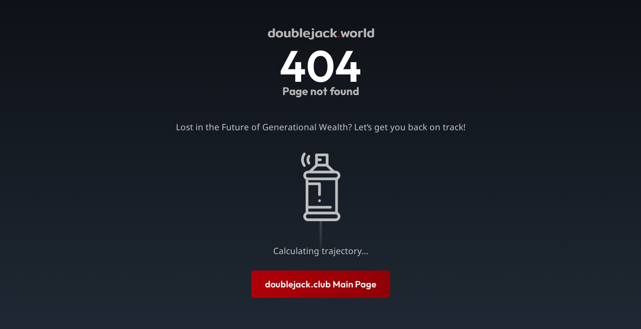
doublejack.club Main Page (320, 284)
